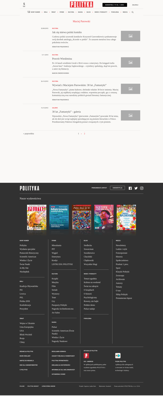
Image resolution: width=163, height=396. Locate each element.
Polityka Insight (33, 387)
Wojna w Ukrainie (27, 324)
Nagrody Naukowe (59, 342)
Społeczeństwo (122, 261)
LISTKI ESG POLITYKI (62, 265)
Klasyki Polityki (122, 272)
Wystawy (55, 294)
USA (22, 331)
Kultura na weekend (92, 283)
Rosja (22, 339)
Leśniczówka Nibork (48, 387)
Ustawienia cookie (58, 375)
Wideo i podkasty (101, 12)
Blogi (89, 12)
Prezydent (24, 309)
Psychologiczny (90, 298)
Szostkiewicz (89, 253)
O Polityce (23, 370)
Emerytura (56, 257)
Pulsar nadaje (89, 309)
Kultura (71, 12)
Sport (118, 269)
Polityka (23, 246)
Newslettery (121, 246)
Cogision (86, 387)
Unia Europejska (26, 328)
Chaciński (88, 257)
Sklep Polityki (122, 295)
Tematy (119, 288)
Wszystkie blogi (90, 265)
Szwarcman (88, 250)
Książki (55, 279)
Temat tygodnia (90, 279)
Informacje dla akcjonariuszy (63, 370)
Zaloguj (134, 5)
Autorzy (119, 284)
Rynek (62, 12)
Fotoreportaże (121, 253)
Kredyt (54, 261)
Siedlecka (88, 246)
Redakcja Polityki (26, 352)
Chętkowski (89, 261)
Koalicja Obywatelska (29, 287)
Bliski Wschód (26, 335)
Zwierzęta (120, 276)
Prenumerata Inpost (99, 188)
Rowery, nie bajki (91, 302)
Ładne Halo (92, 387)
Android (90, 362)
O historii (88, 294)
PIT (53, 250)
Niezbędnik (24, 272)
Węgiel (55, 253)
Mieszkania (56, 246)
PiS (21, 291)
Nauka (80, 12)
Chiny (22, 343)
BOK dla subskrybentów (28, 366)
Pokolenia (115, 12)
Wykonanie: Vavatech (105, 387)
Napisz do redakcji (27, 361)
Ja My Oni (24, 269)
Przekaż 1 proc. (122, 265)
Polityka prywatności (60, 361)
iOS (85, 362)
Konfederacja (25, 306)
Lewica (23, 294)
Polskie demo (89, 306)
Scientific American (28, 257)
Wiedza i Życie (26, 261)
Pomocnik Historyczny (29, 253)
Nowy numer (35, 12)
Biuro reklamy (25, 356)
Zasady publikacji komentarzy (63, 356)
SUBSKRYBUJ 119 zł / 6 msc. (114, 5)
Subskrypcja (117, 188)
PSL (21, 298)
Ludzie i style (121, 250)
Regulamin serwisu (59, 352)
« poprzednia (28, 134)
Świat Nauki (25, 265)
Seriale (54, 291)
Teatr (54, 298)
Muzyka (55, 283)
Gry (53, 302)
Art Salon (56, 313)
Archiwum (120, 280)
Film (54, 287)
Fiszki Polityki (120, 362)
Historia (119, 257)
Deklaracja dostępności (61, 366)
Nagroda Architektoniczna (62, 309)
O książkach (89, 291)
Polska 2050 (25, 302)
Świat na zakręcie (91, 287)
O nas (118, 291)
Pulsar (54, 328)
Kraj (46, 12)
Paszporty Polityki (59, 306)
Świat (54, 12)
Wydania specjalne (27, 250)
